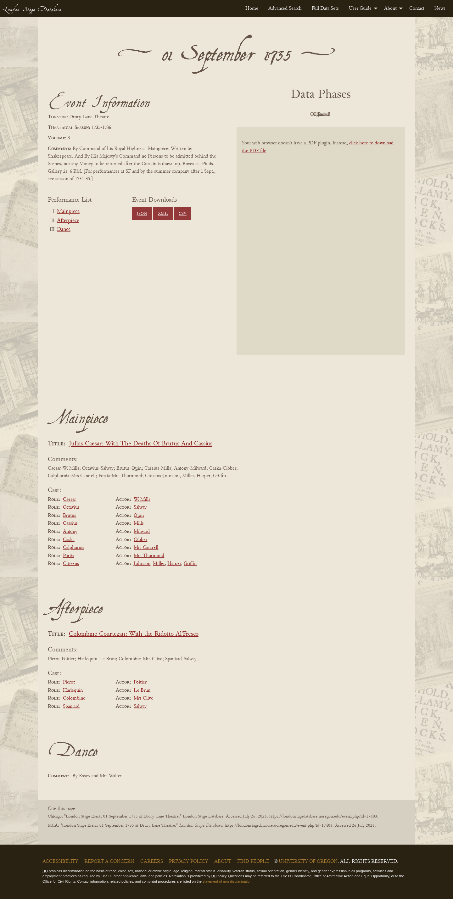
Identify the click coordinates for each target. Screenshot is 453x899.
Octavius (71, 507)
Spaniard (71, 706)
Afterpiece (68, 221)
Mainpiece (68, 212)
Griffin (190, 563)
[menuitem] (251, 8)
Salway (140, 507)
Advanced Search (285, 8)
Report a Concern (109, 861)
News (439, 8)
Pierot (69, 682)
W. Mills (142, 499)
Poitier (140, 682)
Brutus (69, 515)
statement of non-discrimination (227, 881)
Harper (174, 563)
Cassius (70, 523)
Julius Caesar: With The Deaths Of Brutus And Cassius (140, 444)
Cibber (140, 539)
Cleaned (337, 114)
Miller (159, 563)
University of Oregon (308, 861)
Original (302, 114)
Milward (142, 531)
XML (163, 214)
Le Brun (142, 690)
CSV (183, 214)
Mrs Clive (143, 698)
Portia (68, 555)
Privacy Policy (188, 861)
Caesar (69, 499)
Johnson (142, 563)
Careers (151, 861)
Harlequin (73, 690)
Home (251, 8)
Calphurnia (73, 547)
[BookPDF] (321, 249)
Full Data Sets (325, 8)
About (390, 8)
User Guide (360, 8)
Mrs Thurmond (149, 555)
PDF (267, 114)
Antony (70, 531)
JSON (142, 214)
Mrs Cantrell (146, 547)
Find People (253, 861)
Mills (139, 523)
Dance (63, 229)
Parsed (371, 114)
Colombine (74, 698)
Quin (139, 515)
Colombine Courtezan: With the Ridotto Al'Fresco (134, 634)
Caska (69, 539)
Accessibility (60, 861)
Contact (416, 8)
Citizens (71, 563)
